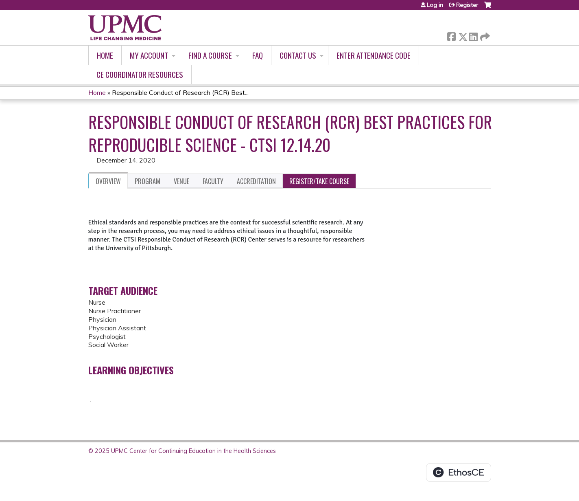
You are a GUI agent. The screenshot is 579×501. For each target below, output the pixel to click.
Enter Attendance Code (373, 55)
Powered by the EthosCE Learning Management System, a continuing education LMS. (458, 472)
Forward (484, 35)
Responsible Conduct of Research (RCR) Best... (180, 92)
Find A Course (210, 55)
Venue (181, 181)
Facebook (451, 35)
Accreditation (256, 181)
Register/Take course (319, 181)
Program (147, 181)
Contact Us (298, 55)
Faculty (213, 181)
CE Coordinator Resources (139, 74)
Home (105, 55)
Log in (435, 5)
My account (149, 55)
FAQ (257, 55)
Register (467, 5)
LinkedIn (473, 35)
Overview (108, 181)
